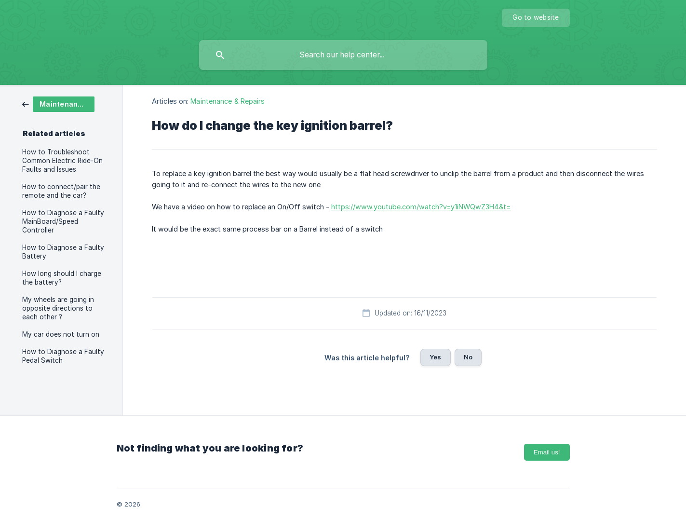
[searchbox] (343, 55)
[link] (58, 103)
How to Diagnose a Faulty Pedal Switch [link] (63, 356)
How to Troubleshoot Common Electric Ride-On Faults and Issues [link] (62, 160)
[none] (535, 18)
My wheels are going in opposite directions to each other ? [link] (58, 308)
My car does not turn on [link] (60, 334)
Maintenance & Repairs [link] (227, 101)
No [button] (468, 357)
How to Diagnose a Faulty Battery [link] (63, 252)
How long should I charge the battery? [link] (61, 278)
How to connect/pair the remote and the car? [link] (61, 191)
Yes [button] (435, 357)
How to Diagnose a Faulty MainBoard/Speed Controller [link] (63, 221)
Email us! (547, 452)
